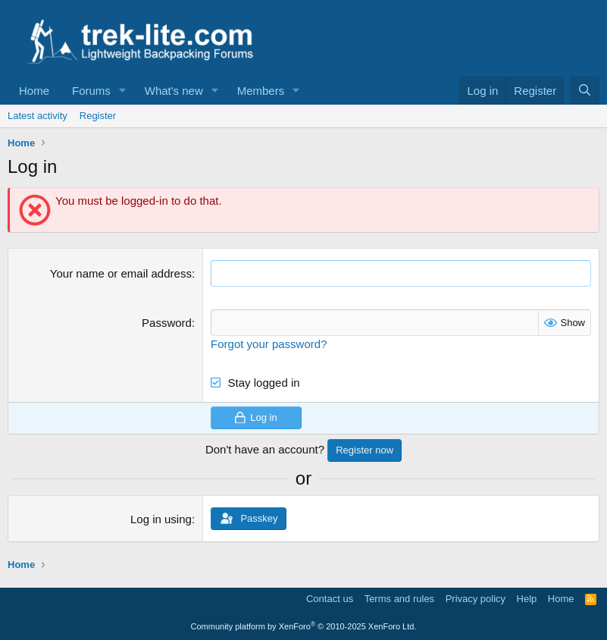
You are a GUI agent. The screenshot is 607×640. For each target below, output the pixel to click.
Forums (91, 90)
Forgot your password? (269, 343)
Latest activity (37, 115)
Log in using (161, 519)
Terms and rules (399, 598)
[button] (122, 91)
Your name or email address (121, 273)
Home (34, 90)
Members (261, 90)
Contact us (329, 598)
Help (527, 598)
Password (167, 322)
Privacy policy (475, 598)
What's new (174, 90)
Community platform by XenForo (304, 626)
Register (98, 115)
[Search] (584, 91)
